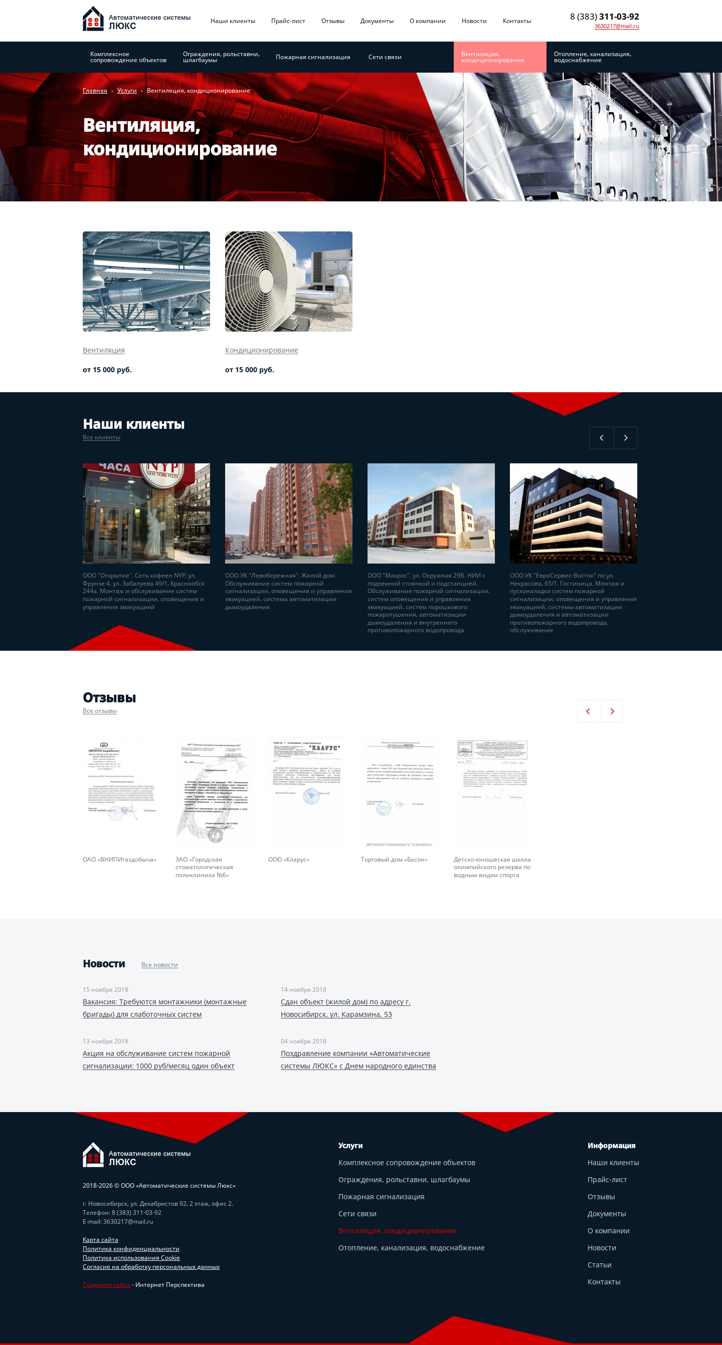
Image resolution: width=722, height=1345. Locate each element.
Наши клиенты (233, 21)
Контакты (517, 21)
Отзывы (332, 21)
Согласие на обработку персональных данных (151, 1266)
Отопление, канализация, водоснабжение (592, 57)
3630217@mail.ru (617, 26)
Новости (474, 21)
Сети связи (385, 57)
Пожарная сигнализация (313, 57)
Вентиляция (104, 350)
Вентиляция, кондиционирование (492, 57)
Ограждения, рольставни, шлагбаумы (221, 57)
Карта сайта (100, 1239)
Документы (377, 21)
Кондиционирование (261, 350)
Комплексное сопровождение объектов (128, 57)
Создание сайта (106, 1284)
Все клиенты (101, 437)
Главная (95, 90)
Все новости (159, 964)
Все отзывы (100, 710)
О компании (428, 21)
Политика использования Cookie (131, 1257)
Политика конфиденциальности (131, 1248)
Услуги (127, 90)
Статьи (600, 1264)
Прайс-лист (288, 21)
